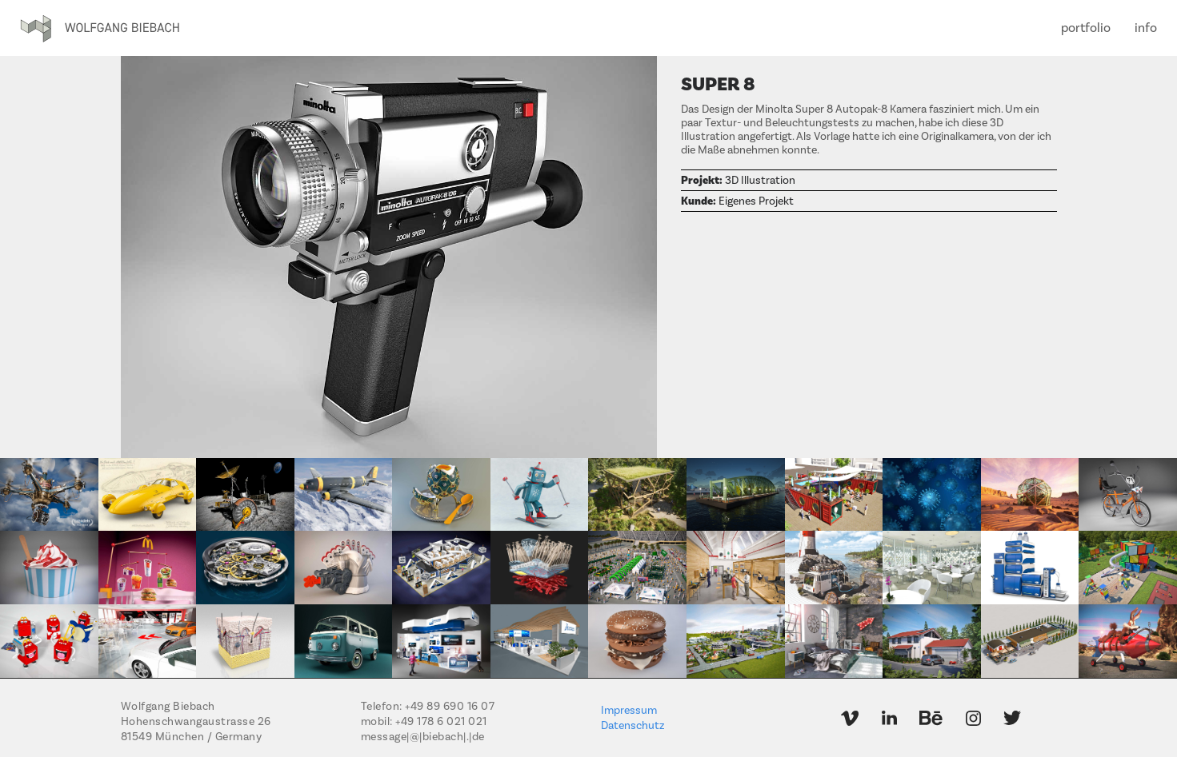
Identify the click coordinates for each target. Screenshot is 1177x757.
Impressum (629, 710)
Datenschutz (632, 725)
